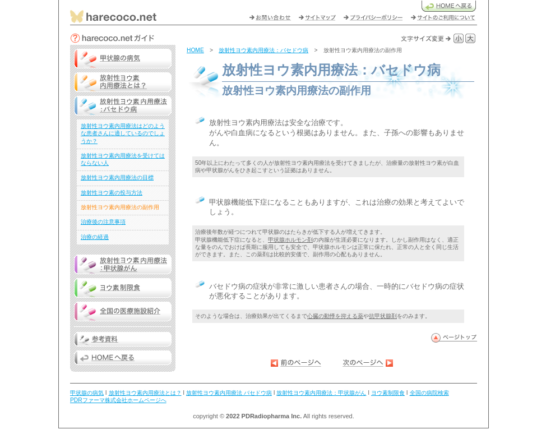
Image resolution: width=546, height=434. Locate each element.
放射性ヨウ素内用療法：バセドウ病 (263, 50)
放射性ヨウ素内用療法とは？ (145, 393)
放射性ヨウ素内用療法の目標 (117, 177)
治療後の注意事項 (103, 222)
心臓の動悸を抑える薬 (335, 316)
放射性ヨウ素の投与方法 (111, 193)
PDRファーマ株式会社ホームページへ (118, 400)
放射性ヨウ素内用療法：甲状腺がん (321, 393)
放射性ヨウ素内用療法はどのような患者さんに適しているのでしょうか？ (123, 133)
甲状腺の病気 (87, 393)
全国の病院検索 (429, 393)
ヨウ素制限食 (388, 393)
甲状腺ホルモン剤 (290, 240)
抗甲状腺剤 (383, 316)
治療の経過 (95, 237)
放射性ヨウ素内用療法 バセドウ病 (229, 393)
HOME (195, 50)
